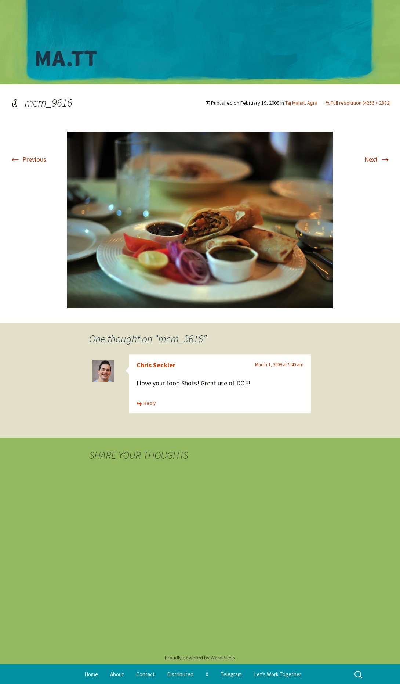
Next (377, 159)
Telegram (231, 674)
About (117, 674)
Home (91, 674)
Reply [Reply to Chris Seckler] (149, 403)
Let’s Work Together (277, 674)
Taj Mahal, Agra (301, 103)
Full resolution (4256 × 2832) (361, 103)
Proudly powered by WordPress (200, 657)
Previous (27, 159)
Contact (145, 674)
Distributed (180, 674)
